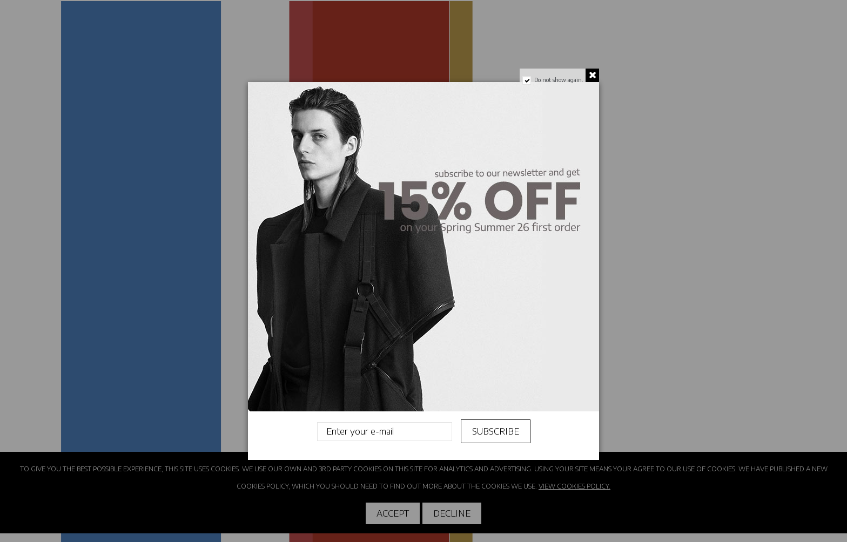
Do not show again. (558, 80)
